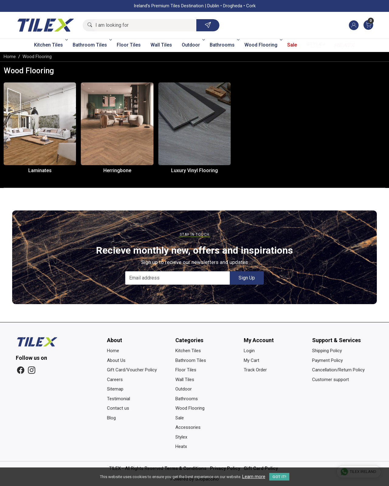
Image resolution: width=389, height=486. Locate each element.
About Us (116, 360)
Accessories (188, 427)
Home (113, 350)
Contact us (118, 408)
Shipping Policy (327, 350)
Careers (115, 379)
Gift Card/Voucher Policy (132, 370)
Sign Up (247, 278)
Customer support (330, 379)
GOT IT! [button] (279, 476)
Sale (292, 45)
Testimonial (118, 398)
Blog (111, 418)
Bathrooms (224, 45)
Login (249, 350)
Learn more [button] (253, 476)
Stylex (316, 45)
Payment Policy (327, 360)
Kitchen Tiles (50, 45)
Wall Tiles (161, 45)
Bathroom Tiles (92, 45)
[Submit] (207, 25)
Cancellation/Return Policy (338, 370)
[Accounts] (354, 25)
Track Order (255, 370)
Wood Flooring (262, 45)
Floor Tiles (129, 45)
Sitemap (115, 389)
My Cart (251, 360)
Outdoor (193, 45)
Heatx (344, 45)
